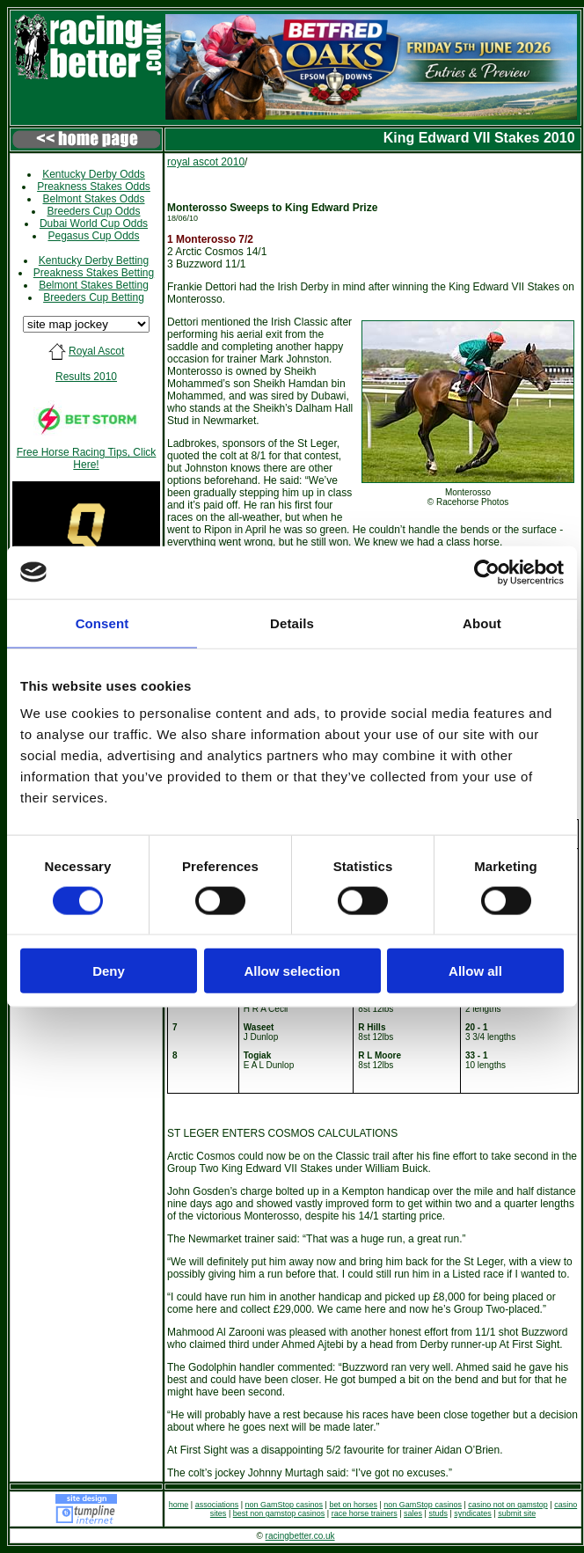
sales (413, 1513)
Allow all (475, 970)
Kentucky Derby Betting (94, 260)
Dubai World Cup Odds (94, 223)
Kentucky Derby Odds (93, 174)
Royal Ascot (96, 351)
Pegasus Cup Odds (93, 236)
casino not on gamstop (508, 1504)
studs (438, 1513)
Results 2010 (86, 376)
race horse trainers (365, 1513)
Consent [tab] (102, 622)
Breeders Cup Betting (93, 297)
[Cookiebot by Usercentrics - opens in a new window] (487, 572)
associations (217, 1504)
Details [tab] (292, 622)
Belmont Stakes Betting (94, 285)
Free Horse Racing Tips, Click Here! (87, 458)
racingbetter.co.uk (300, 1536)
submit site (517, 1513)
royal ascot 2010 (206, 162)
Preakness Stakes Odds (93, 186)
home (179, 1504)
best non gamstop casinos (279, 1513)
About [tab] (482, 622)
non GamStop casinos (284, 1504)
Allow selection (291, 970)
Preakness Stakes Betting (93, 273)
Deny (108, 970)
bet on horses (353, 1504)
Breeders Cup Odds (93, 211)
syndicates (473, 1513)
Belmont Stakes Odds (93, 199)
